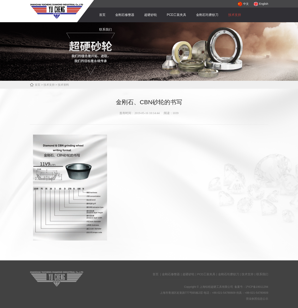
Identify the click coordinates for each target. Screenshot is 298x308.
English (261, 3)
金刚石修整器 (124, 14)
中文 (243, 3)
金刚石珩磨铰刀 (207, 14)
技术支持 (234, 14)
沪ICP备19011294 (257, 288)
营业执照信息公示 (257, 300)
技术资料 (63, 84)
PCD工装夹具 (176, 14)
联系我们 (105, 29)
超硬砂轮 (150, 14)
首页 (102, 14)
